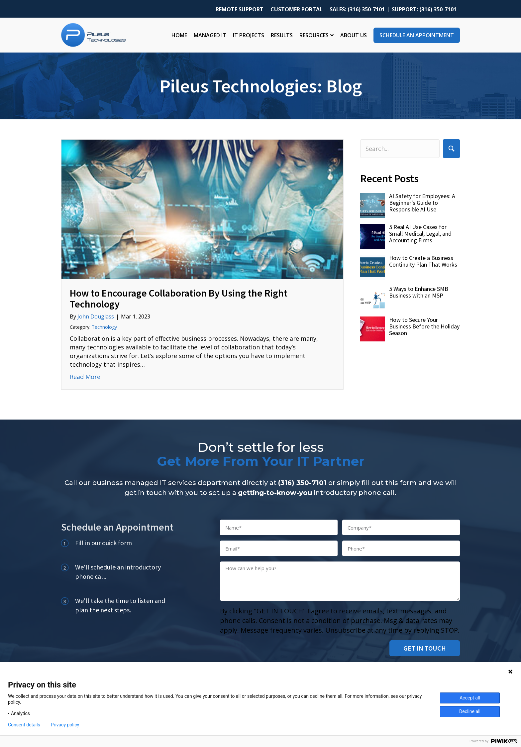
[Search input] (400, 148)
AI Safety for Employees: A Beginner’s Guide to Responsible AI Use (422, 202)
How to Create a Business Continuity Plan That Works (423, 261)
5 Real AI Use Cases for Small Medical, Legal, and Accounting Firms (420, 233)
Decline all (469, 711)
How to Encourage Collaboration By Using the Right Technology (178, 298)
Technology (104, 327)
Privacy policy (65, 724)
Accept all (470, 697)
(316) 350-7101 (302, 483)
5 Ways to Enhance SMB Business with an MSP (418, 292)
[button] (451, 148)
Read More (85, 376)
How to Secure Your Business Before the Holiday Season (424, 326)
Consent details (24, 724)
